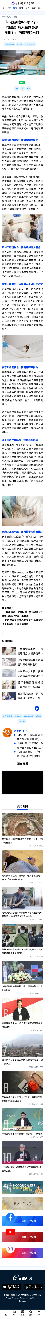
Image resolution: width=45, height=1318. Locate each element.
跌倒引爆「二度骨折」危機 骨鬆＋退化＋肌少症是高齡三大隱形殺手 (30, 745)
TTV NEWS (6, 17)
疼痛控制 (30, 44)
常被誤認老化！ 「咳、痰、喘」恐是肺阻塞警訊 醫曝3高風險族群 (30, 753)
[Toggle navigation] (39, 1312)
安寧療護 (10, 44)
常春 (23, 721)
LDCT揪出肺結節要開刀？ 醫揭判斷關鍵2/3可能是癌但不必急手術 (30, 737)
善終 (20, 44)
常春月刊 (19, 731)
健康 (15, 17)
